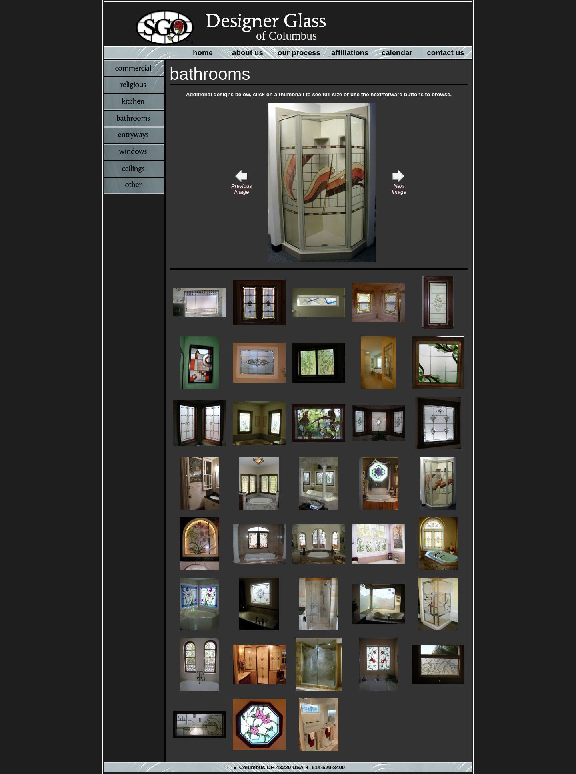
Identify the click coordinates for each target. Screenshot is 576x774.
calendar (397, 52)
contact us (445, 52)
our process (299, 52)
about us (247, 52)
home (203, 52)
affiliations (349, 52)
